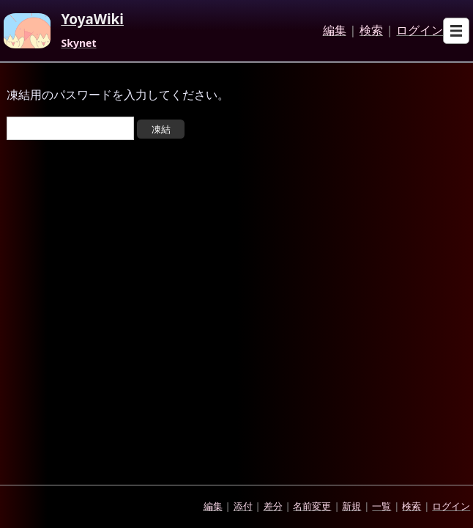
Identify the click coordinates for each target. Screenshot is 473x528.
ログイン (419, 30)
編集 (334, 30)
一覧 (381, 506)
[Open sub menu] (456, 31)
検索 (371, 30)
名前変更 (312, 506)
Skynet (78, 43)
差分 (273, 506)
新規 (351, 506)
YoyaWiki (92, 20)
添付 (243, 506)
